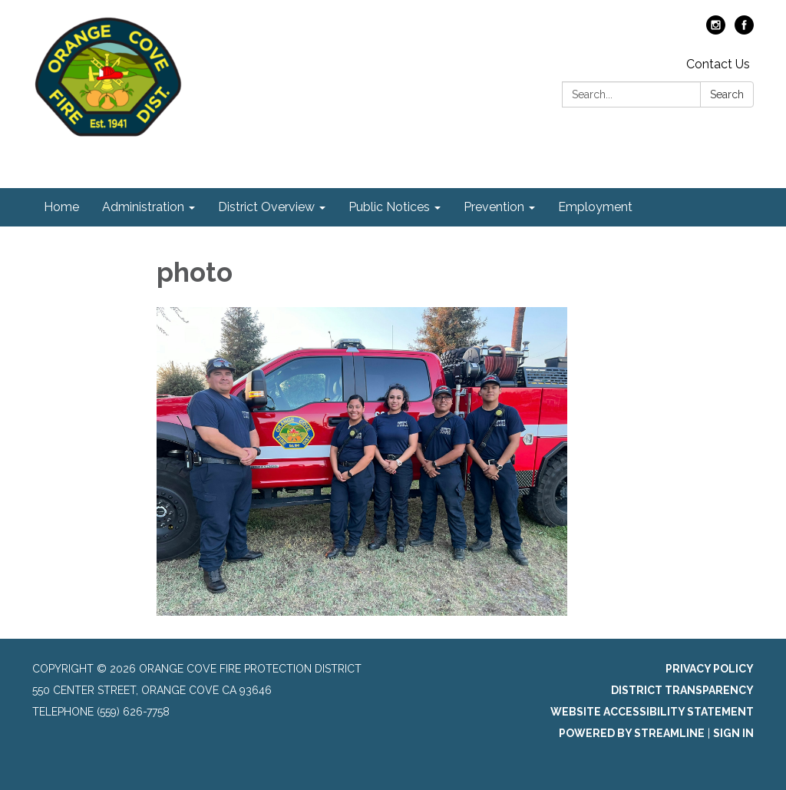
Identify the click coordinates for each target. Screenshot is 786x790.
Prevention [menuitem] (494, 207)
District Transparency (682, 690)
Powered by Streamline (632, 733)
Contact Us (718, 64)
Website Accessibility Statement (652, 712)
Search (727, 94)
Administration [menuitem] (143, 207)
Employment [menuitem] (595, 207)
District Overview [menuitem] (266, 207)
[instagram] (715, 30)
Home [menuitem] (61, 207)
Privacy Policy (709, 669)
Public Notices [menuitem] (389, 207)
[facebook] (744, 30)
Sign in (733, 733)
